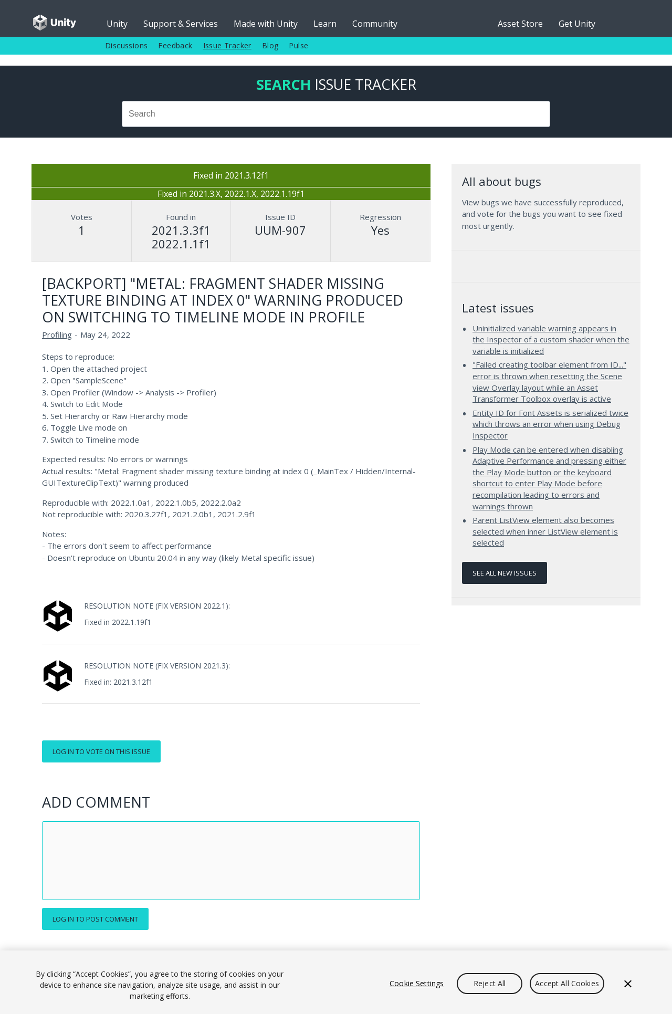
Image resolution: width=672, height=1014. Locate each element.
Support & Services (180, 23)
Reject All (490, 983)
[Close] (628, 983)
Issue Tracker (227, 45)
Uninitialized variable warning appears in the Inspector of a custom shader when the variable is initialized (550, 339)
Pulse (298, 45)
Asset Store (520, 23)
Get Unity (577, 23)
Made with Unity (266, 23)
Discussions (126, 45)
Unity (117, 23)
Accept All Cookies (567, 983)
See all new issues (504, 573)
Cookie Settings (417, 983)
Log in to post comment (95, 919)
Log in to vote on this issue (101, 751)
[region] (336, 982)
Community (374, 23)
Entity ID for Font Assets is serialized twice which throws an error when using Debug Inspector (550, 424)
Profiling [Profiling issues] (57, 334)
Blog (270, 45)
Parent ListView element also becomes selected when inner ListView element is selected (545, 531)
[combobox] (336, 114)
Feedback (175, 45)
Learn (325, 23)
